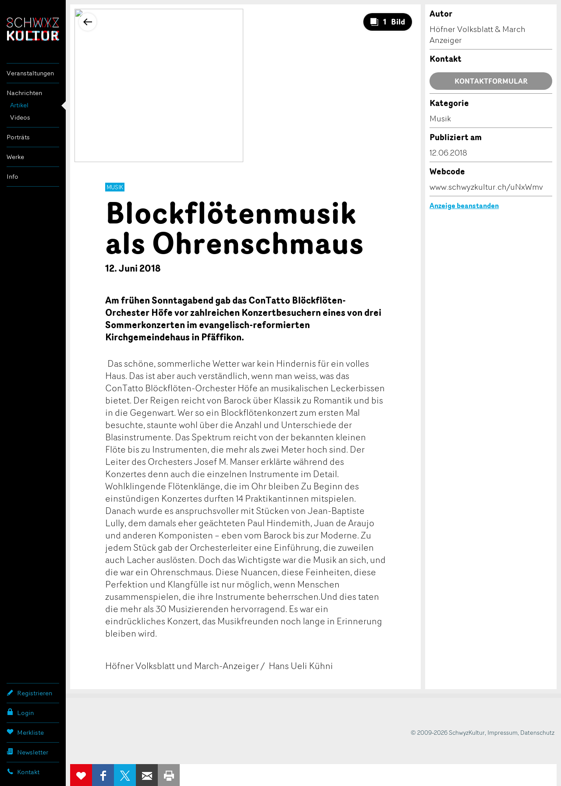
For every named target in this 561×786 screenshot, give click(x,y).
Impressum (502, 732)
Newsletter (27, 752)
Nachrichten (24, 92)
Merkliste (25, 732)
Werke (15, 156)
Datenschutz (537, 732)
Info (12, 176)
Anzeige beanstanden (464, 205)
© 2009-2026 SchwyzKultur (448, 732)
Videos (20, 117)
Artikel (19, 105)
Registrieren (29, 692)
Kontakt (23, 771)
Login (20, 712)
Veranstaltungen (30, 73)
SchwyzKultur (33, 29)
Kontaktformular (491, 81)
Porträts (18, 137)
